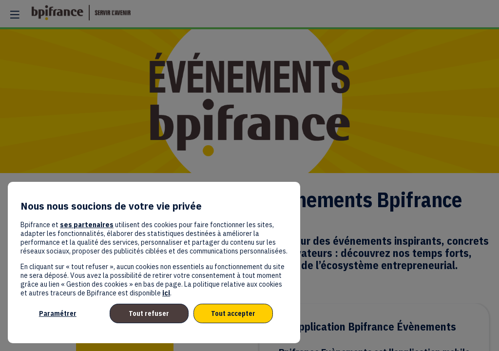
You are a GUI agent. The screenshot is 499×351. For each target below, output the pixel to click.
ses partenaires (87, 224)
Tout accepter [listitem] (233, 313)
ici (166, 293)
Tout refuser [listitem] (149, 313)
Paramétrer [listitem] (58, 313)
